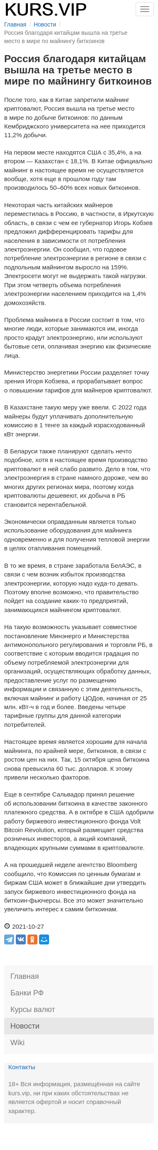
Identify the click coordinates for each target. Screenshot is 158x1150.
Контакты (21, 1066)
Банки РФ (27, 993)
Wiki (17, 1043)
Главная (24, 976)
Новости (25, 1026)
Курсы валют (32, 1009)
